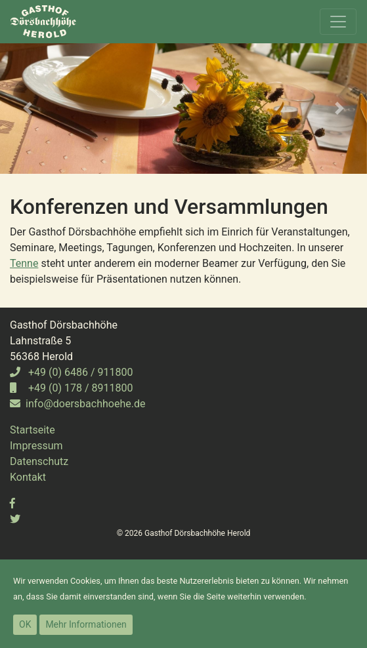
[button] (27, 108)
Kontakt (28, 477)
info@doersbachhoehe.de (77, 403)
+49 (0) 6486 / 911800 (71, 372)
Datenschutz (39, 461)
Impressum (36, 445)
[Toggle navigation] (338, 22)
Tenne (24, 263)
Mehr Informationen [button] (85, 624)
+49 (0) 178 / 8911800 (71, 388)
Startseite (32, 430)
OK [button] (25, 624)
